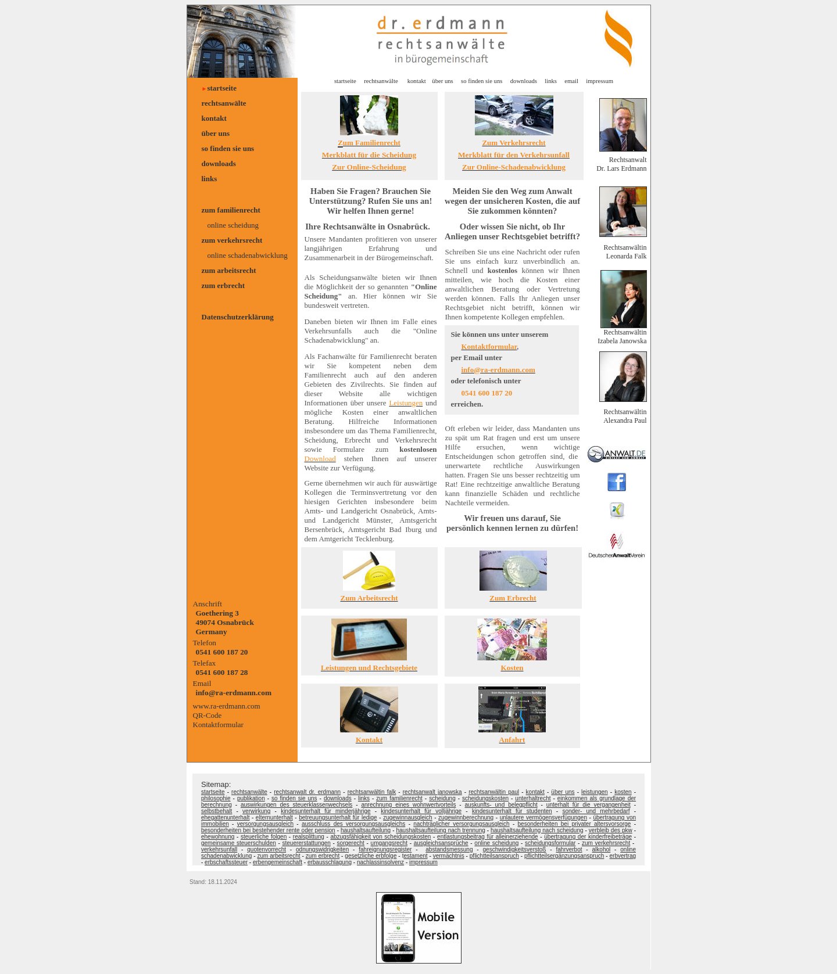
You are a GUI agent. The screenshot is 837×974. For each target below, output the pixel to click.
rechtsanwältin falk (372, 792)
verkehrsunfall (219, 849)
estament (415, 856)
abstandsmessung (449, 849)
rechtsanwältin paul (493, 792)
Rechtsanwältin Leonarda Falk (625, 251)
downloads (219, 163)
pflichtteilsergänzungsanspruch (564, 856)
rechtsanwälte (224, 103)
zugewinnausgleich (407, 817)
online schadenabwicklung (248, 255)
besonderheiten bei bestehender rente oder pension (268, 830)
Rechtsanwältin (625, 332)
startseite (222, 88)
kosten (622, 792)
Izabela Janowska (622, 341)
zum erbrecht (223, 285)
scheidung (442, 798)
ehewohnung (217, 836)
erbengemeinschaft (277, 862)
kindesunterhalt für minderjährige (325, 811)
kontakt (214, 118)
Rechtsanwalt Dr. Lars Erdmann (621, 164)
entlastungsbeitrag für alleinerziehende (487, 836)
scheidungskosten (485, 798)
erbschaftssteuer (226, 862)
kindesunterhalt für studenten (512, 811)
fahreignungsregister (385, 849)
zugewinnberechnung (465, 817)
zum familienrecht (231, 210)
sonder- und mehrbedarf (595, 811)
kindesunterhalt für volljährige (421, 811)
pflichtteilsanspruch (494, 856)
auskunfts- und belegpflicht (501, 805)
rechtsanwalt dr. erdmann (307, 792)
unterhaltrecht (532, 798)
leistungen (594, 792)
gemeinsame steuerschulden (238, 843)
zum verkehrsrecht (232, 240)
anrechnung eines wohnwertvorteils (408, 805)
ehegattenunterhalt (225, 817)
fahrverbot (569, 849)
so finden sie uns (228, 148)
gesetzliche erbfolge (370, 856)
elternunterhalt (274, 817)
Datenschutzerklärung (238, 316)
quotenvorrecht (266, 849)
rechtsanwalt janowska (432, 792)
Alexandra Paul (624, 420)
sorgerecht (350, 843)
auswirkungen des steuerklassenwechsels (296, 805)
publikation (251, 798)
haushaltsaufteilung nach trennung (440, 830)
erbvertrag (623, 856)
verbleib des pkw (610, 830)
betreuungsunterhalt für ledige (338, 817)
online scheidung (233, 225)
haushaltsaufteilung (366, 830)
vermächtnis (448, 856)
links (209, 178)
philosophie (216, 798)
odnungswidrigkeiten (322, 849)
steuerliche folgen (264, 836)
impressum (599, 81)
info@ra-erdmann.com (233, 692)
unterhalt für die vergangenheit (588, 805)
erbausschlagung (329, 862)
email (571, 81)
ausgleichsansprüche (441, 843)
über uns (216, 133)
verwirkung (256, 811)
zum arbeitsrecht (229, 270)
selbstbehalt (216, 811)
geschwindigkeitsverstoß (514, 849)
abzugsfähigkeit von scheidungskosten (380, 836)
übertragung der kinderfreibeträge (588, 836)
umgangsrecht (389, 843)
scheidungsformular (550, 843)
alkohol (601, 849)
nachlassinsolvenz (380, 862)
